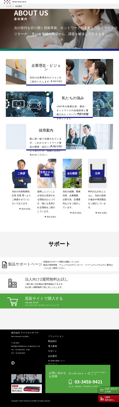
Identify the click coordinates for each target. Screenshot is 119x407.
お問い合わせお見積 (111, 390)
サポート (52, 351)
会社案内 (18, 6)
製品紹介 (52, 341)
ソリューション (56, 336)
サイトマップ (52, 364)
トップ (8, 6)
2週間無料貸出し (110, 398)
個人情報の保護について (56, 361)
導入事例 (52, 346)
